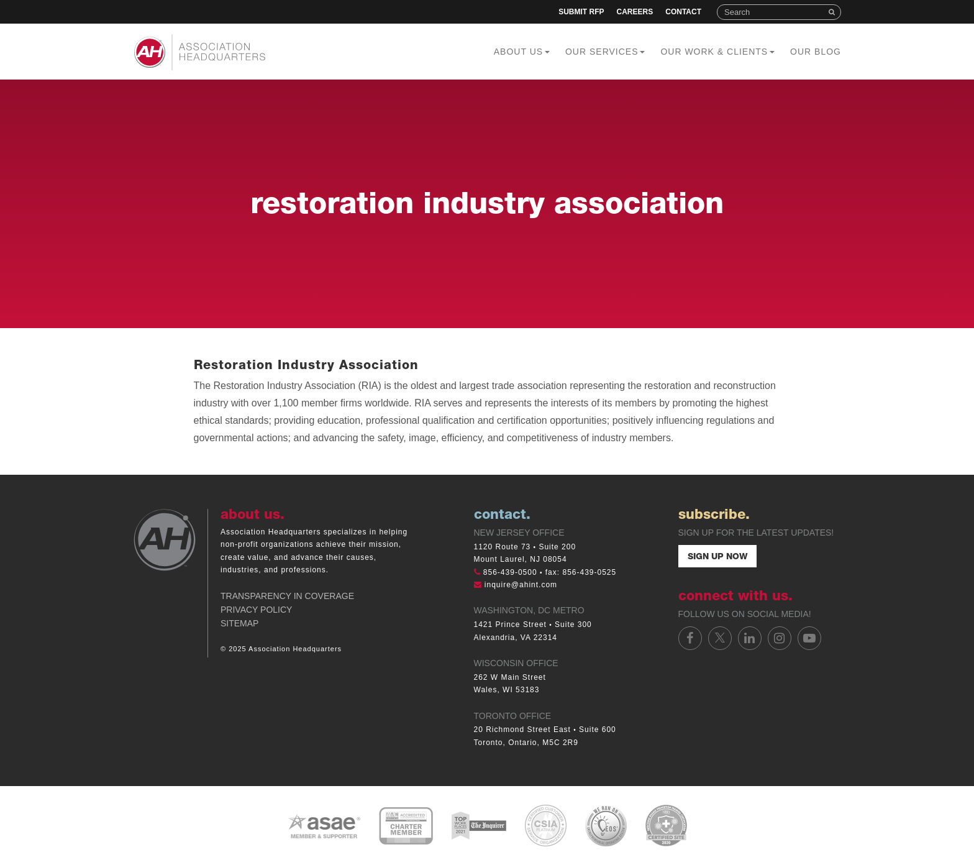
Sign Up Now (717, 557)
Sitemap (239, 623)
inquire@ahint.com (521, 584)
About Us (522, 52)
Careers (635, 11)
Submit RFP (581, 11)
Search (833, 12)
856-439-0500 (510, 572)
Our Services (605, 52)
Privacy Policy (256, 610)
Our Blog (815, 52)
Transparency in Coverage (287, 596)
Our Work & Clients (717, 52)
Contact (683, 11)
